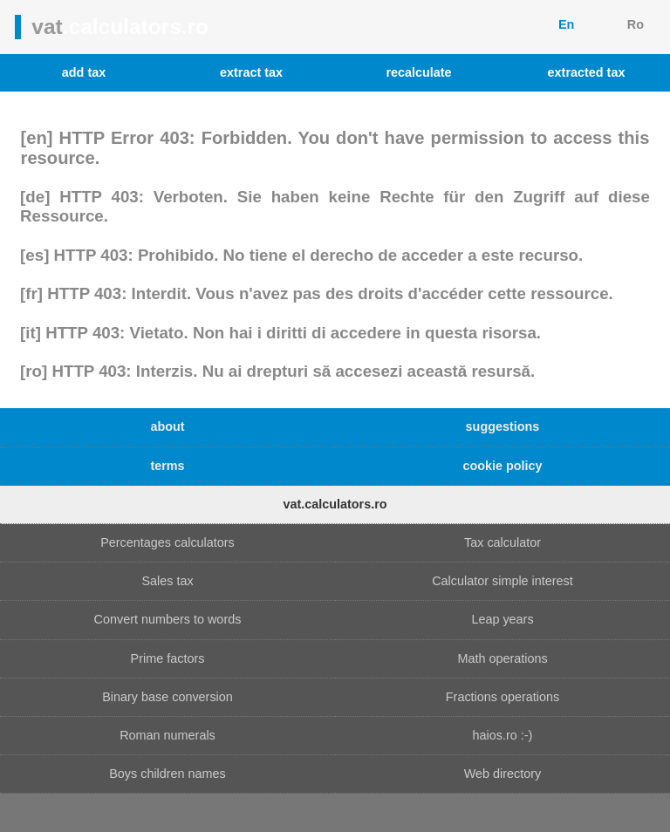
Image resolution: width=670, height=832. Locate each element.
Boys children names (167, 774)
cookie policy (502, 466)
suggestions (503, 426)
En (566, 24)
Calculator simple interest (502, 581)
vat (120, 26)
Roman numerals (167, 735)
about (167, 426)
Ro (635, 24)
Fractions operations (502, 697)
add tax (84, 72)
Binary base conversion (167, 697)
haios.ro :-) (503, 735)
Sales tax (167, 581)
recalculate (418, 72)
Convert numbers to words (168, 619)
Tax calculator (502, 542)
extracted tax (587, 72)
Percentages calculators (167, 542)
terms (167, 466)
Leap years (502, 619)
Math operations (502, 658)
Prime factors (168, 658)
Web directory (503, 774)
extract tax (251, 72)
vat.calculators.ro (334, 504)
